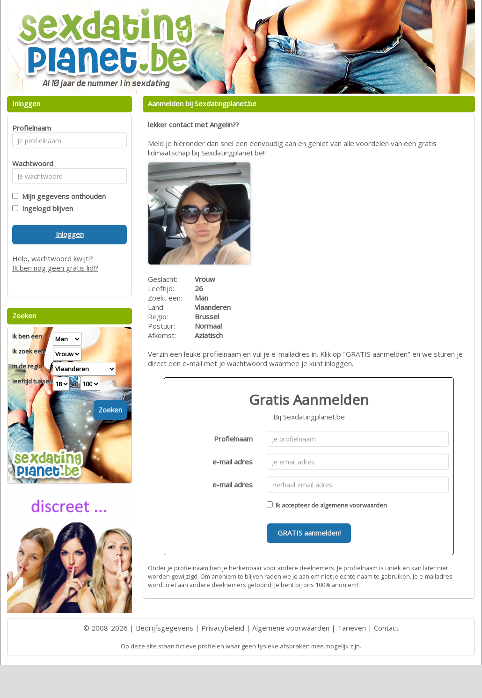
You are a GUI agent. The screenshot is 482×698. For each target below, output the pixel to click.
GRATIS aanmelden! (309, 532)
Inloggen (70, 234)
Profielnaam (233, 438)
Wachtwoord (30, 163)
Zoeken (110, 409)
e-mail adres (232, 461)
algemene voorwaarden (353, 505)
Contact (386, 627)
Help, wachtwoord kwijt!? (52, 258)
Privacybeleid (222, 627)
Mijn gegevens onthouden (62, 196)
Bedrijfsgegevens (164, 627)
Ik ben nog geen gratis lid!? (55, 267)
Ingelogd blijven (45, 208)
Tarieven (351, 627)
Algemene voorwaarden (290, 627)
